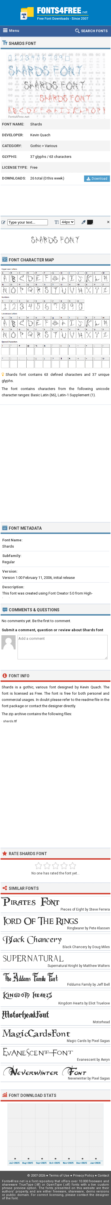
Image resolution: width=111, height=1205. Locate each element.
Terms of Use (59, 1175)
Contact (103, 1175)
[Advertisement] (55, 201)
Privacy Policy (83, 1175)
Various (51, 146)
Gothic (35, 146)
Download (97, 179)
